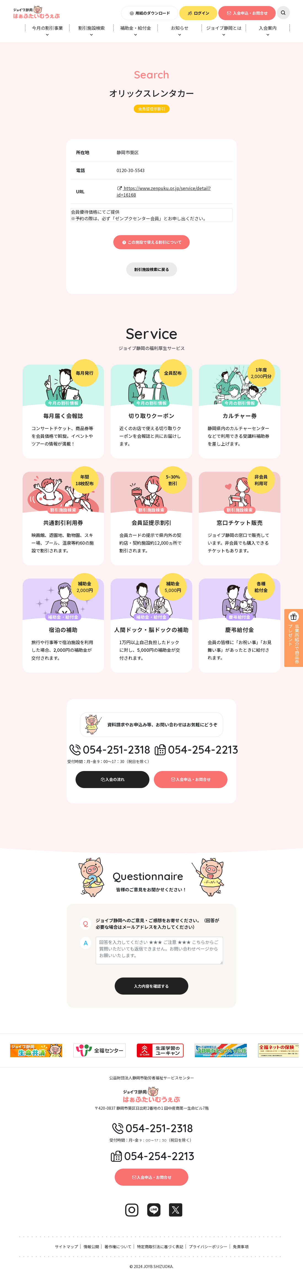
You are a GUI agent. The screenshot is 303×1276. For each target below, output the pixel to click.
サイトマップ (66, 1246)
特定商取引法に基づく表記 (160, 1246)
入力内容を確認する (151, 986)
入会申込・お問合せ (247, 13)
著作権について (118, 1246)
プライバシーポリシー (208, 1246)
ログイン (198, 13)
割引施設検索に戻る (151, 269)
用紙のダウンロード (149, 13)
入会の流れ (112, 779)
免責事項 (240, 1246)
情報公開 (91, 1246)
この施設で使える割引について (151, 242)
